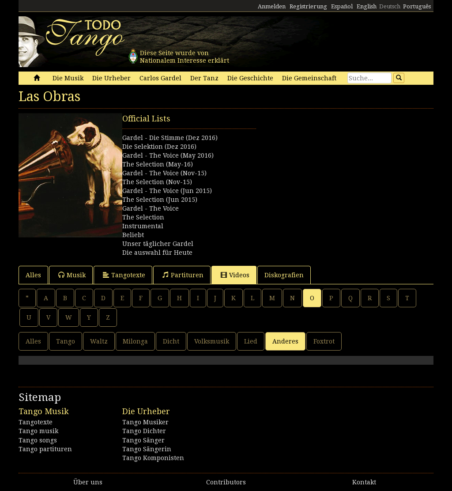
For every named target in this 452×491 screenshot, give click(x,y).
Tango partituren (45, 449)
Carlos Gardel (160, 78)
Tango (65, 341)
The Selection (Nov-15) (157, 181)
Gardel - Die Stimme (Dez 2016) (170, 137)
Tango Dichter (144, 430)
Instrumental (142, 226)
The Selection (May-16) (157, 164)
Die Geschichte (250, 78)
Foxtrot (324, 341)
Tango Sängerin (146, 449)
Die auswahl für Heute (157, 252)
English (367, 6)
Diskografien (284, 275)
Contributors (226, 482)
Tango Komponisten (153, 457)
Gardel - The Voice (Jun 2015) (167, 190)
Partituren (182, 275)
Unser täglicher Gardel (157, 243)
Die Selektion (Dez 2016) (159, 146)
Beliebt (133, 234)
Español (342, 6)
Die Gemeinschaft (309, 78)
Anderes (285, 341)
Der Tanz (204, 78)
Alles (33, 275)
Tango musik (38, 430)
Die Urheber (111, 78)
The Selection (143, 217)
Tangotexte (124, 275)
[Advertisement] (329, 168)
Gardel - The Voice (150, 208)
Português (417, 6)
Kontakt (364, 482)
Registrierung (308, 6)
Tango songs (38, 440)
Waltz (99, 341)
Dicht (171, 341)
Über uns (87, 482)
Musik (72, 275)
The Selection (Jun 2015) (159, 199)
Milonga (135, 341)
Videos (235, 275)
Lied (250, 341)
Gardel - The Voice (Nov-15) (164, 173)
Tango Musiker (145, 422)
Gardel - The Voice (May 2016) (168, 155)
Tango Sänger (143, 440)
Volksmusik (211, 341)
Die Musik (68, 78)
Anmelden (272, 6)
